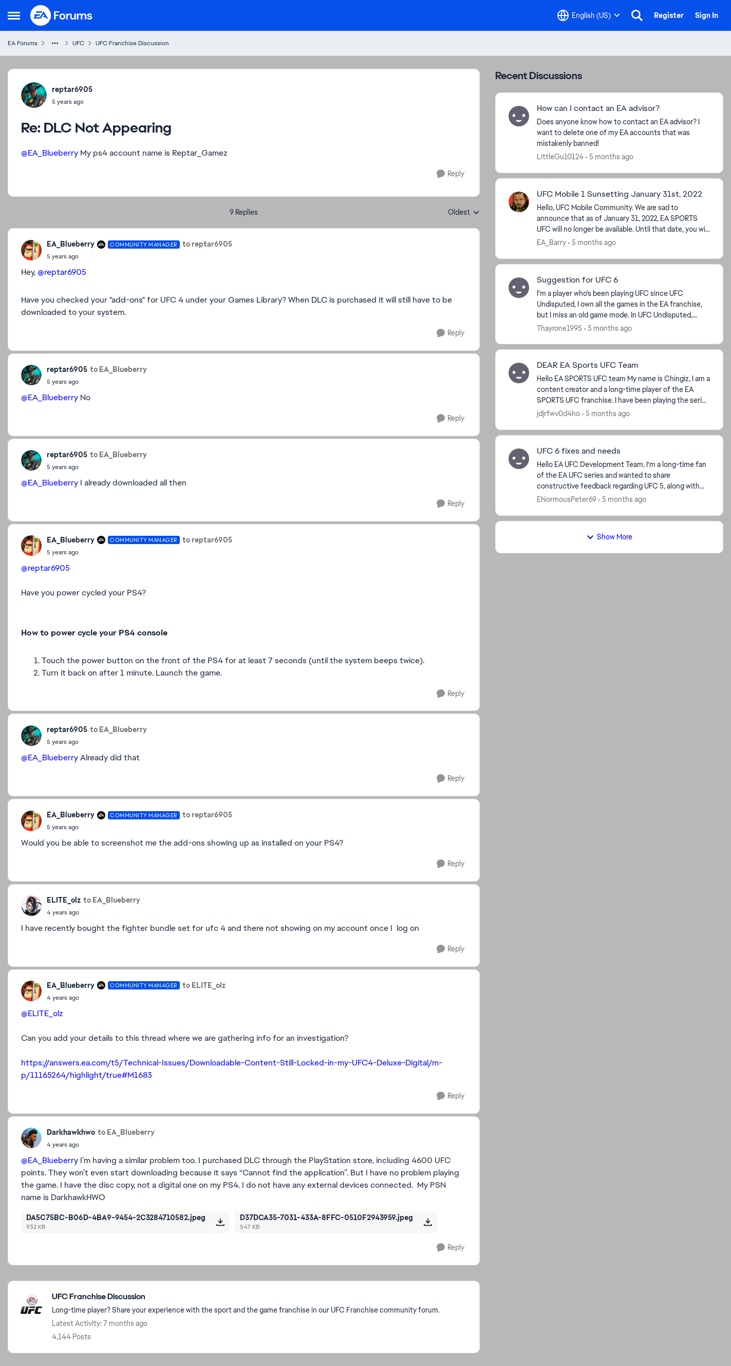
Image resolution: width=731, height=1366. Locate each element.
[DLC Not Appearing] (72, 101)
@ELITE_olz (42, 1013)
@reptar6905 (62, 272)
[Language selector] (589, 15)
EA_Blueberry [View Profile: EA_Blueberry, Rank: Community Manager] (71, 244)
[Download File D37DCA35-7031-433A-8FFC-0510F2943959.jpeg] (427, 1222)
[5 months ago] (609, 157)
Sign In (706, 15)
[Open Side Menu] (14, 15)
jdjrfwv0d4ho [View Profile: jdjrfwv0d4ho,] (558, 413)
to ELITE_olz (204, 985)
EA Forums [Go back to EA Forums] (23, 43)
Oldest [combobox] (464, 213)
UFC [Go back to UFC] (78, 43)
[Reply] (450, 174)
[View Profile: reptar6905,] (34, 95)
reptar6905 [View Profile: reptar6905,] (72, 89)
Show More (609, 536)
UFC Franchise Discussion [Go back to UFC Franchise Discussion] (132, 43)
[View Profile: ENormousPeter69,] (519, 458)
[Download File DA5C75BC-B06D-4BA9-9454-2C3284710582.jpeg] (220, 1222)
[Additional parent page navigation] (55, 43)
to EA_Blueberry (118, 369)
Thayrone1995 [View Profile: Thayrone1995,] (559, 327)
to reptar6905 (207, 244)
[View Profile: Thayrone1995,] (519, 287)
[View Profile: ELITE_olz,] (31, 905)
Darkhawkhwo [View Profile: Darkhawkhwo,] (71, 1132)
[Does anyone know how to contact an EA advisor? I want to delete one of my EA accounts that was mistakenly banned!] (623, 133)
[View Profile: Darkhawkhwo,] (31, 1138)
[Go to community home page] (61, 15)
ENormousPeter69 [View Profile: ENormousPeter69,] (566, 499)
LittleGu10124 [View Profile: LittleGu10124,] (560, 156)
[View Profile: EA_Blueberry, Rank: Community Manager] (31, 250)
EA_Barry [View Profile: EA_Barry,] (551, 242)
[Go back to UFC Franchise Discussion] (246, 1297)
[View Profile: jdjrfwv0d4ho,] (519, 373)
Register (669, 15)
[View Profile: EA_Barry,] (519, 202)
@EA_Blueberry (49, 152)
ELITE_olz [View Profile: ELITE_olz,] (64, 900)
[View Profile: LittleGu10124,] (519, 116)
